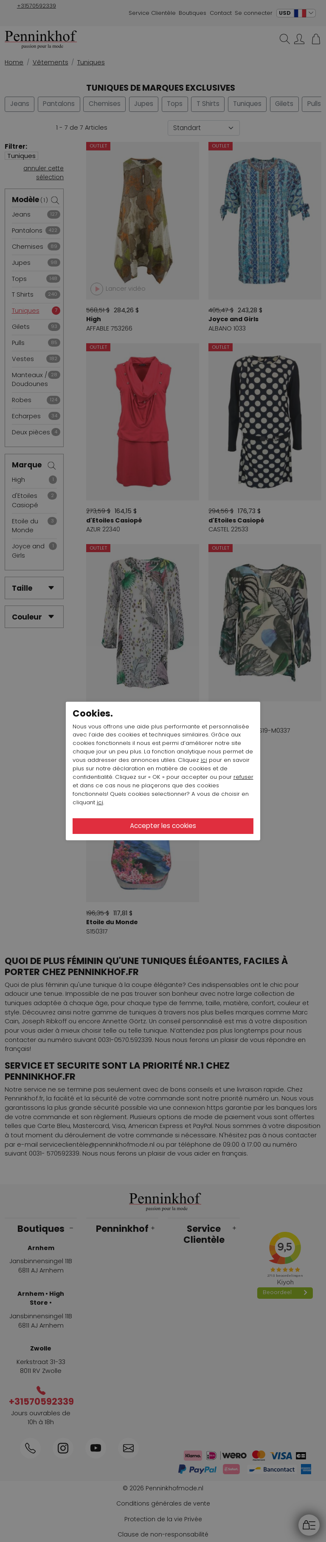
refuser (243, 777)
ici (204, 760)
